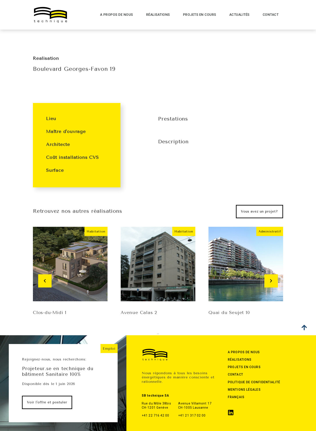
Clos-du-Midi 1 (49, 312)
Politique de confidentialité (254, 382)
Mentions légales (244, 389)
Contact (271, 15)
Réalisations (158, 15)
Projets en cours (199, 15)
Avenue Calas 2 (139, 312)
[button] (259, 211)
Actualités (239, 15)
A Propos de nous (116, 15)
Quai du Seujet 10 (229, 312)
